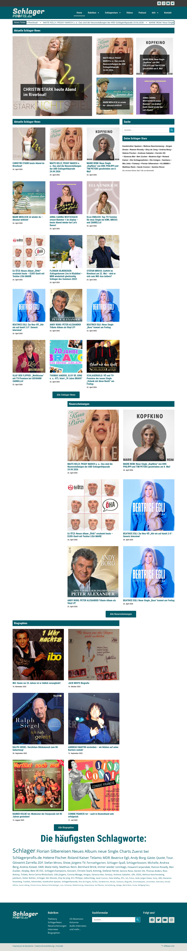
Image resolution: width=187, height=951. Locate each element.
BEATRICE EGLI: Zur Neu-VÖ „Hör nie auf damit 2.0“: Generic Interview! (28, 327)
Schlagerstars (113, 12)
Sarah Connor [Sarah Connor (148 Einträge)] (102, 878)
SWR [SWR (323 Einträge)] (41, 867)
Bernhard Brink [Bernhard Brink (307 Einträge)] (87, 867)
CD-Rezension (76, 918)
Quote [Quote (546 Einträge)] (160, 858)
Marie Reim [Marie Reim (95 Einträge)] (127, 885)
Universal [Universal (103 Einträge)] (67, 885)
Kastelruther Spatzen (132, 146)
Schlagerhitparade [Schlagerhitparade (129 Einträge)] (69, 881)
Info (155, 12)
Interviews (53, 929)
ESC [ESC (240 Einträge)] (41, 870)
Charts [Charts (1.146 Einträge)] (125, 851)
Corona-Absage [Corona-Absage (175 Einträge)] (74, 874)
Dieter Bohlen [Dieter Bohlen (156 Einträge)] (29, 878)
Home (79, 12)
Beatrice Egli (155, 156)
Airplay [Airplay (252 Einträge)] (25, 870)
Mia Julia (126, 163)
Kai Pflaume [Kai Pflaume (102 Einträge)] (99, 885)
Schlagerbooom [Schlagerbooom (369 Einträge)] (136, 863)
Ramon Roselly (137, 149)
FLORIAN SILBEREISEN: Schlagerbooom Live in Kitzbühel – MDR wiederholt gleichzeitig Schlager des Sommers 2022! (66, 275)
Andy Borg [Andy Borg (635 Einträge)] (138, 857)
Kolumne (74, 922)
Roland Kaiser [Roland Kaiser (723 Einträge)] (78, 857)
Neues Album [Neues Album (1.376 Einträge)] (84, 851)
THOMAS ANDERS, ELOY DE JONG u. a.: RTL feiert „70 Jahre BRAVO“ (66, 377)
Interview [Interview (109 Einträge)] (159, 882)
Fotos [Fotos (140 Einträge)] (131, 878)
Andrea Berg (165, 149)
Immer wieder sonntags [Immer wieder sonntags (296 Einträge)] (112, 867)
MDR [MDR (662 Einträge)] (106, 857)
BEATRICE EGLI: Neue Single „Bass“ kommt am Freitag (100, 326)
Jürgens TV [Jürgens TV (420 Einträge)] (79, 863)
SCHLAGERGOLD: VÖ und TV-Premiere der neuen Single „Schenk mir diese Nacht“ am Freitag (100, 379)
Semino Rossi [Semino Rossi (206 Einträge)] (126, 870)
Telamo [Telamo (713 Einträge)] (96, 857)
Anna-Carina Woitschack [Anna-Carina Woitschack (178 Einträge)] (41, 874)
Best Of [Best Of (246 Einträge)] (34, 870)
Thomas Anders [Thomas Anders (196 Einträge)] (154, 870)
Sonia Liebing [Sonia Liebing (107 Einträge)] (24, 885)
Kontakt (168, 12)
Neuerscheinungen (57, 925)
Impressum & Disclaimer (23, 946)
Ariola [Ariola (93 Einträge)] (134, 885)
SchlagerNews (55, 922)
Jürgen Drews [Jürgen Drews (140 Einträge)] (146, 878)
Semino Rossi (158, 167)
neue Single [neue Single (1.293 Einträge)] (108, 851)
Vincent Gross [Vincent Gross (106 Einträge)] (35, 885)
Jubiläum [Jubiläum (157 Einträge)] (17, 878)
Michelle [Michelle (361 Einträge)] (153, 863)
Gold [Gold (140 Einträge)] (137, 878)
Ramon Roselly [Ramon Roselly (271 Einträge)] (159, 867)
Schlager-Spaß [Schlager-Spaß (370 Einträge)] (116, 863)
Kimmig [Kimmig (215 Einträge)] (97, 870)
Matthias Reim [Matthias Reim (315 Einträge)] (68, 867)
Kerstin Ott (160, 153)
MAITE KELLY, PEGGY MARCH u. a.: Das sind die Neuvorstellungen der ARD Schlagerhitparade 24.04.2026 (117, 22)
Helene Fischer (129, 153)
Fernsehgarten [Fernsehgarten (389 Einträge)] (96, 863)
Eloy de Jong (152, 149)
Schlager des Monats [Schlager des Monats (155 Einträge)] (47, 878)
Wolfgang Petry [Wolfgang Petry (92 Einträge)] (144, 885)
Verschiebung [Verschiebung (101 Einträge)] (110, 885)
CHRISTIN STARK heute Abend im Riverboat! (41, 22)
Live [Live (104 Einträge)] (61, 885)
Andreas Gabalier (146, 153)
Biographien (54, 932)
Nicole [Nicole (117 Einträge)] (112, 881)
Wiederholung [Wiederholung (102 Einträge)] (78, 885)
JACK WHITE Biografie (78, 683)
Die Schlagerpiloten (139, 160)
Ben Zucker (142, 156)
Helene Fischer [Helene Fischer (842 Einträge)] (54, 857)
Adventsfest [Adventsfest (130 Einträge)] (36, 881)
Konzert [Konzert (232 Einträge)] (71, 870)
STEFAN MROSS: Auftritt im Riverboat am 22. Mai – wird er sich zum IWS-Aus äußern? (101, 273)
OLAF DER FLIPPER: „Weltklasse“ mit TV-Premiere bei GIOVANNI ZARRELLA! (28, 378)
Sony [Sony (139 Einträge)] (155, 878)
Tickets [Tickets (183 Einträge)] (24, 874)
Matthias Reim (128, 167)
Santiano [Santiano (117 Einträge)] (119, 881)
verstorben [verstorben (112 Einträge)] (150, 881)
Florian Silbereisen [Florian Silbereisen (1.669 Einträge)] (54, 851)
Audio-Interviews (78, 925)
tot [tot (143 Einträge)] (126, 878)
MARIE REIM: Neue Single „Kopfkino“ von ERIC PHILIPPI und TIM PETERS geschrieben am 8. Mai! (102, 167)
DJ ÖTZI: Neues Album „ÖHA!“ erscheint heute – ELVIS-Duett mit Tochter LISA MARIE (28, 273)
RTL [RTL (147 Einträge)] (122, 878)
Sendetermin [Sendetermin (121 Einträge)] (104, 881)
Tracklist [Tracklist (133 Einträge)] (26, 881)
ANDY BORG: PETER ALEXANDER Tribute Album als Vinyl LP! (65, 326)
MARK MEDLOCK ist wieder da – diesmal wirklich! (28, 218)
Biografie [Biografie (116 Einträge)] (128, 881)
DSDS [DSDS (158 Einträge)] (138, 874)
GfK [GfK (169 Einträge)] (133, 874)
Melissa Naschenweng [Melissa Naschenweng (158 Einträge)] (153, 874)
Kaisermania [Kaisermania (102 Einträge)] (89, 885)
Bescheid (150, 170)
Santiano (166, 160)
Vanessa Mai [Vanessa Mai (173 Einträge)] (98, 874)
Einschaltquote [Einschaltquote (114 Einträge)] (139, 881)
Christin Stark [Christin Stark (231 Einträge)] (84, 870)
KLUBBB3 (165, 163)
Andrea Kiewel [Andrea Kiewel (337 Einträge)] (28, 867)
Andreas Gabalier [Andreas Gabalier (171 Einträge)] (121, 874)
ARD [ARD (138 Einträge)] (160, 878)
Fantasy (135, 163)
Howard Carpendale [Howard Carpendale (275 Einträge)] (139, 867)
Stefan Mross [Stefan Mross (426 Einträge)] (53, 863)
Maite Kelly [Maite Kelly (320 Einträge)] (51, 867)
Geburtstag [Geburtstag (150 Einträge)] (89, 878)
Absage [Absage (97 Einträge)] (119, 885)
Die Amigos (155, 160)
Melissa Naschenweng (153, 146)
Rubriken (93, 12)
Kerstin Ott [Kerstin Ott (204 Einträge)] (139, 870)
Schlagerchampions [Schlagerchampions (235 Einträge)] (55, 870)
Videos (129, 12)
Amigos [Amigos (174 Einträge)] (86, 874)
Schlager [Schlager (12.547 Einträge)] (24, 850)
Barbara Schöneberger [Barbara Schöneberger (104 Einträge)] (50, 885)
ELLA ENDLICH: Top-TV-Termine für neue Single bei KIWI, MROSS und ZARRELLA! (102, 220)
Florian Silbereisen (150, 163)
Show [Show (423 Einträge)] (66, 863)
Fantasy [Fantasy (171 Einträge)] (108, 874)
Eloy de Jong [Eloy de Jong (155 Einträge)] (64, 878)
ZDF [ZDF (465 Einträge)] (40, 863)
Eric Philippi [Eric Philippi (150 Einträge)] (77, 878)
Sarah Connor (143, 167)
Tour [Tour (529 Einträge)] (169, 858)
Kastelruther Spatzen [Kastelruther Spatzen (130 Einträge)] (52, 881)
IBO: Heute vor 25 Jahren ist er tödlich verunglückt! (37, 683)
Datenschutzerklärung (44, 946)
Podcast (142, 12)
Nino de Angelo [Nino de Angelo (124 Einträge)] (85, 881)
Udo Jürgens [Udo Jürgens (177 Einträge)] (60, 874)
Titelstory (52, 918)
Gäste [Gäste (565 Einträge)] (151, 858)
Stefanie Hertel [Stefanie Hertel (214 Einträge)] (110, 870)
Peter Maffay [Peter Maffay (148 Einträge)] (114, 878)
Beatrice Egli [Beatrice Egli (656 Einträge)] (120, 857)
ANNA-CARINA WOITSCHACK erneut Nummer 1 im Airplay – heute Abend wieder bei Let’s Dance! (153, 103)
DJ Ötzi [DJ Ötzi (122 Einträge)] (94, 881)
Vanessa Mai (129, 156)
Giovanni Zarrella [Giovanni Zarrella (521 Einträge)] (25, 863)
